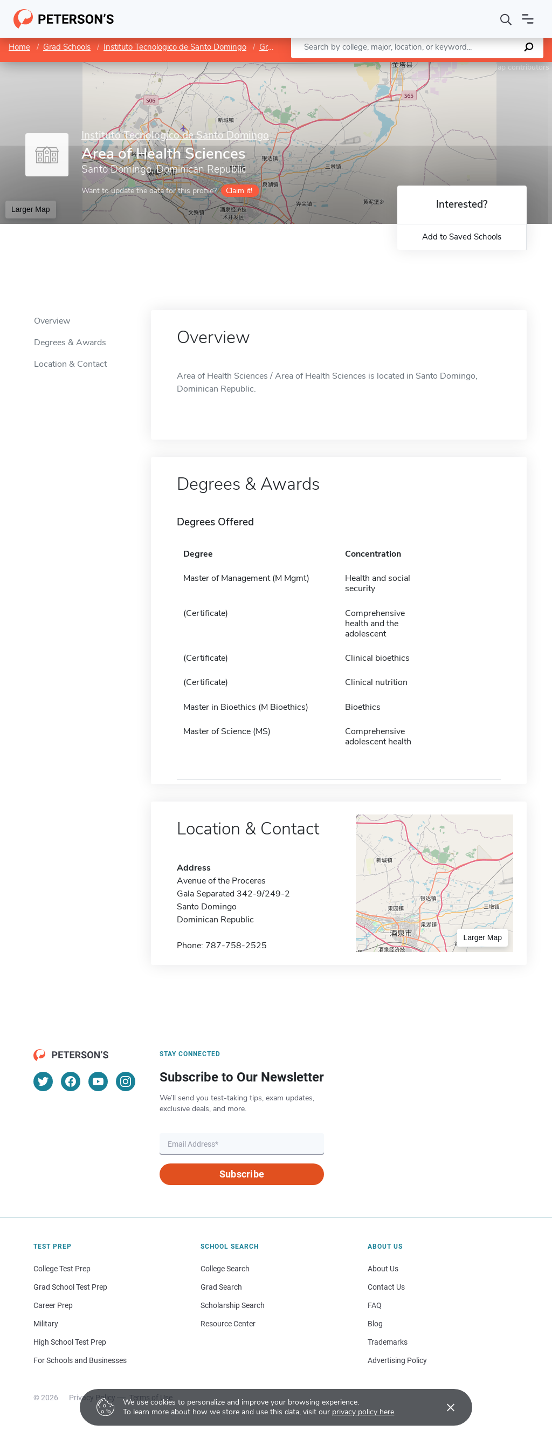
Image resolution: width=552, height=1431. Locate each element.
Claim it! (239, 191)
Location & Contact (70, 364)
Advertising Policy (397, 1360)
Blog (375, 1323)
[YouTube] (98, 1081)
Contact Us (386, 1287)
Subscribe (241, 1174)
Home (19, 47)
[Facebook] (70, 1081)
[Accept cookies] (443, 1407)
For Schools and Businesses (80, 1360)
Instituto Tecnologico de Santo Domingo (175, 47)
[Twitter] (43, 1081)
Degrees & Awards (70, 342)
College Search (225, 1268)
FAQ (375, 1305)
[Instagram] (125, 1081)
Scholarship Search (233, 1305)
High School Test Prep (69, 1342)
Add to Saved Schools (461, 236)
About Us (383, 1268)
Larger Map (30, 209)
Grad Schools (67, 47)
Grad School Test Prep (70, 1287)
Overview (52, 321)
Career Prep (53, 1305)
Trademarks (388, 1342)
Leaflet (421, 67)
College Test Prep (62, 1268)
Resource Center (228, 1323)
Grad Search (221, 1287)
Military (45, 1323)
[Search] (506, 18)
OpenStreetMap (479, 67)
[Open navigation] (528, 18)
